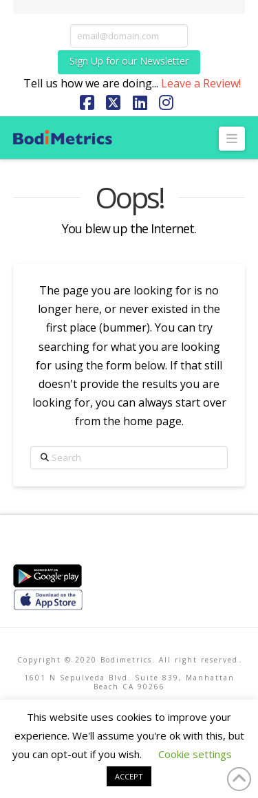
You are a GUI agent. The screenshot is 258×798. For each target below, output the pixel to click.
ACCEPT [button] (129, 776)
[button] (232, 139)
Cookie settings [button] (195, 754)
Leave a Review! (201, 83)
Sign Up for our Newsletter (129, 60)
